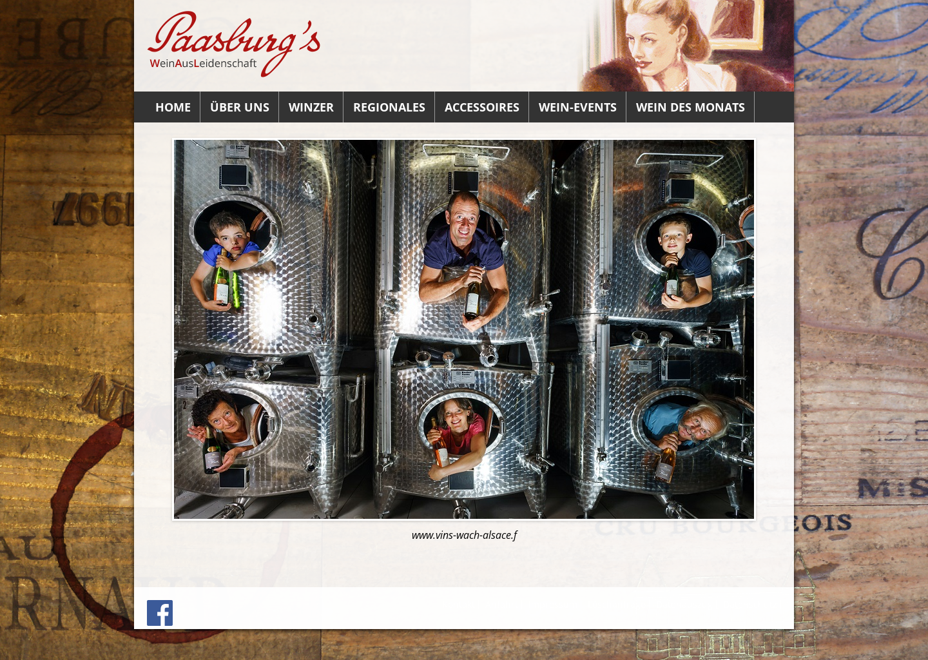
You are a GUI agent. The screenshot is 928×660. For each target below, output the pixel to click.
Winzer (311, 107)
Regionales (389, 107)
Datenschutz (750, 604)
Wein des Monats (690, 107)
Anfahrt (501, 604)
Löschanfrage (617, 604)
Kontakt (458, 604)
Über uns (239, 107)
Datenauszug (684, 604)
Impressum (552, 604)
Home (173, 107)
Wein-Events (578, 107)
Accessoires (482, 107)
